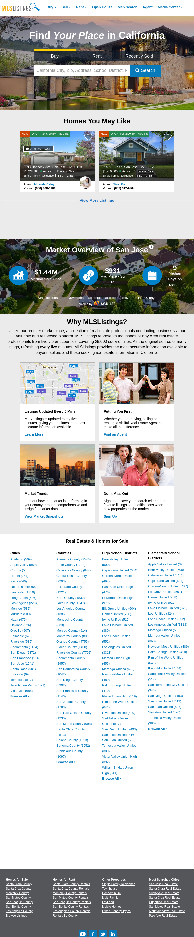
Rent (80, 7)
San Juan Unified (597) (164, 707)
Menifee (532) (20, 608)
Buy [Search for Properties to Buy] (55, 56)
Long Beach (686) (23, 598)
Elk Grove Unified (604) (119, 608)
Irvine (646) (18, 581)
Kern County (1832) (70, 598)
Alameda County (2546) (73, 559)
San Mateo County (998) (74, 724)
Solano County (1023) (72, 740)
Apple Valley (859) (23, 565)
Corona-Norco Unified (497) (168, 586)
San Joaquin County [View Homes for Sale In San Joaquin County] (19, 902)
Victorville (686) (21, 691)
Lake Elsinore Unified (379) (167, 608)
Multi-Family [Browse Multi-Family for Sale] (110, 897)
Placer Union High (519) (119, 696)
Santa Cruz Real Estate (164, 897)
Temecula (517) (21, 680)
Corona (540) (20, 570)
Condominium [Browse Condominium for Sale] (111, 893)
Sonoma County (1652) (73, 745)
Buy (50, 7)
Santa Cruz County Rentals (71, 888)
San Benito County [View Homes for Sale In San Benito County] (18, 906)
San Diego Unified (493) (119, 729)
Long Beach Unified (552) (166, 619)
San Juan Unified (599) (118, 740)
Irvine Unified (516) (116, 619)
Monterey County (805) (73, 636)
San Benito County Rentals (71, 906)
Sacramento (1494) (24, 647)
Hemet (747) (19, 576)
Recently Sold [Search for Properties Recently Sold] (139, 56)
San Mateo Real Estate (164, 906)
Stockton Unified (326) (164, 712)
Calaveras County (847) (73, 570)
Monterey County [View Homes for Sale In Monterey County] (17, 893)
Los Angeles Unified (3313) (167, 624)
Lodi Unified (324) (161, 613)
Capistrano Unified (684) (119, 570)
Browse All (19, 696)
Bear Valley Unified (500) (166, 570)
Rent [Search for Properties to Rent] (97, 56)
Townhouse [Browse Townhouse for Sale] (109, 888)
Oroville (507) (20, 630)
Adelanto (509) (21, 559)
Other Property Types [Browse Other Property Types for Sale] (116, 911)
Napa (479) (18, 619)
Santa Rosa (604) (23, 669)
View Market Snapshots (44, 516)
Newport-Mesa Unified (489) (168, 646)
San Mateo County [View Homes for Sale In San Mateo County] (18, 897)
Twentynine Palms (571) (27, 685)
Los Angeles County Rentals (72, 911)
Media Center (169, 7)
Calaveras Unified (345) (165, 575)
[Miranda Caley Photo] (85, 180)
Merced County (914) (71, 630)
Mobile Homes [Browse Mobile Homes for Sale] (111, 906)
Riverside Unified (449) (118, 713)
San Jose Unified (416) (118, 734)
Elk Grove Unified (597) (165, 592)
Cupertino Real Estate (163, 902)
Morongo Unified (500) (118, 669)
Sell (65, 7)
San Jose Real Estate (163, 884)
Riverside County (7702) (73, 652)
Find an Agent (115, 434)
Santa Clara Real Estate (165, 888)
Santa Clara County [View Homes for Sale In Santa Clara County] (19, 884)
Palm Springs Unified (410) (167, 652)
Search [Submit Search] (145, 70)
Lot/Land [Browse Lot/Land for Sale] (108, 902)
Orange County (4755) (72, 641)
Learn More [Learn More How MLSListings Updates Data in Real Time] (34, 434)
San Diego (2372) (23, 652)
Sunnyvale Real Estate (164, 893)
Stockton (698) (21, 674)
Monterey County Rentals (70, 893)
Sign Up (110, 516)
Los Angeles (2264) (24, 603)
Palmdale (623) (21, 636)
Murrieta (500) (20, 614)
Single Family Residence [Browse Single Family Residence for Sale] (118, 884)
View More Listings (97, 200)
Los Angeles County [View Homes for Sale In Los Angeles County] (19, 911)
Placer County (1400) (71, 647)
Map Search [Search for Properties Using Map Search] (128, 7)
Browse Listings (16, 915)
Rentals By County (65, 915)
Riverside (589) (21, 641)
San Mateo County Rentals (71, 897)
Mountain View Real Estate (167, 911)
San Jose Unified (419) (164, 701)
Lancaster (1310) (22, 592)
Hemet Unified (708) (116, 614)
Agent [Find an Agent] (148, 7)
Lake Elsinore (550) (24, 587)
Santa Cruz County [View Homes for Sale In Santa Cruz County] (18, 888)
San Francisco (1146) (25, 658)
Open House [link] (102, 7)
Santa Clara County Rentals (71, 884)
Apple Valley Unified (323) (166, 564)
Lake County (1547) (70, 603)
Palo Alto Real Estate (163, 915)
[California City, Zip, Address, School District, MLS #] (82, 71)
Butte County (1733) (70, 565)
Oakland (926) (20, 625)
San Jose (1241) (22, 663)
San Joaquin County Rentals (72, 902)
